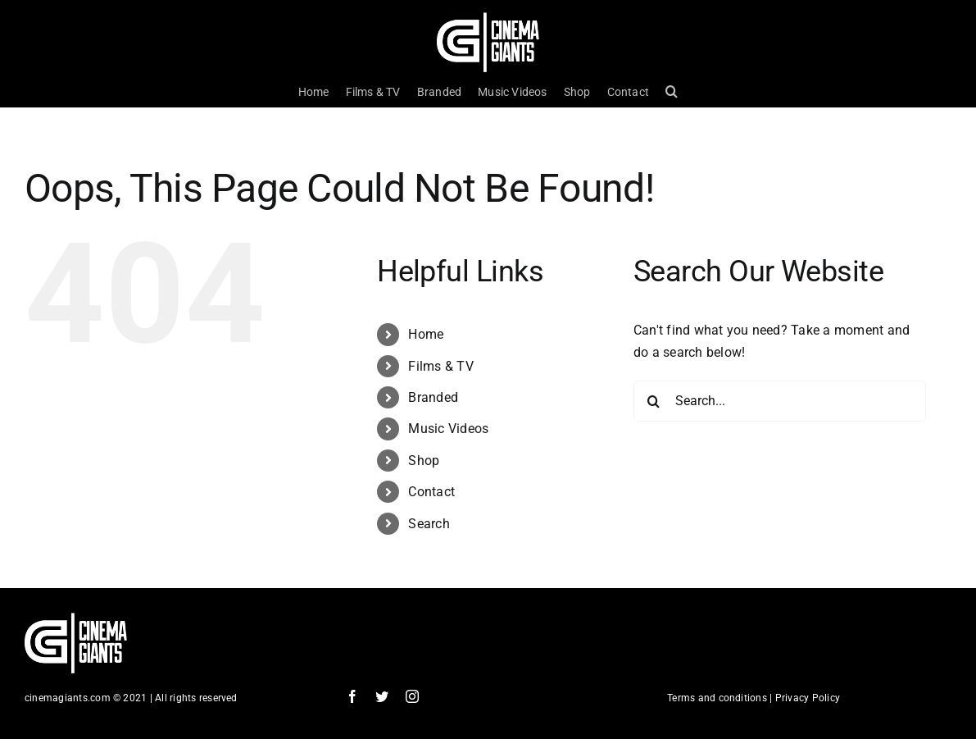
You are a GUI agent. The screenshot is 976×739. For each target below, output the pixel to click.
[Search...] (779, 401)
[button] (671, 91)
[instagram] (412, 696)
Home (425, 334)
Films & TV (440, 366)
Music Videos (448, 428)
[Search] (653, 401)
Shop (423, 460)
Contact (431, 492)
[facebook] (352, 696)
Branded (433, 397)
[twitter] (381, 696)
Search (428, 523)
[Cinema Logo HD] (488, 18)
